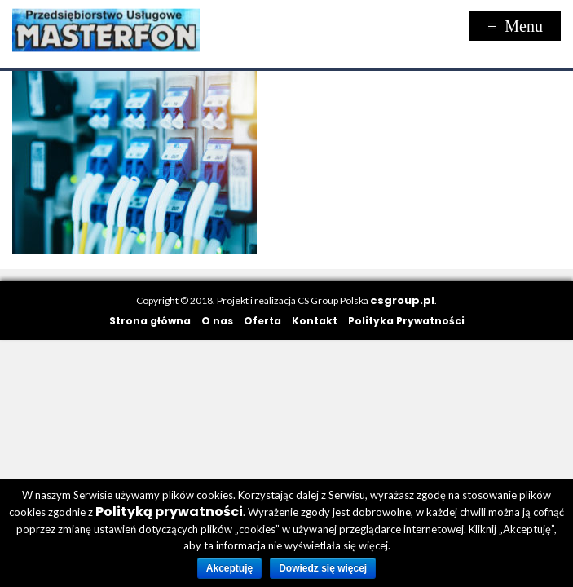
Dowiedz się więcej (323, 568)
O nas (217, 321)
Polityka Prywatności (406, 321)
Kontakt (314, 321)
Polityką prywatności (169, 511)
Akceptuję (229, 568)
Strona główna (150, 321)
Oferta (262, 321)
